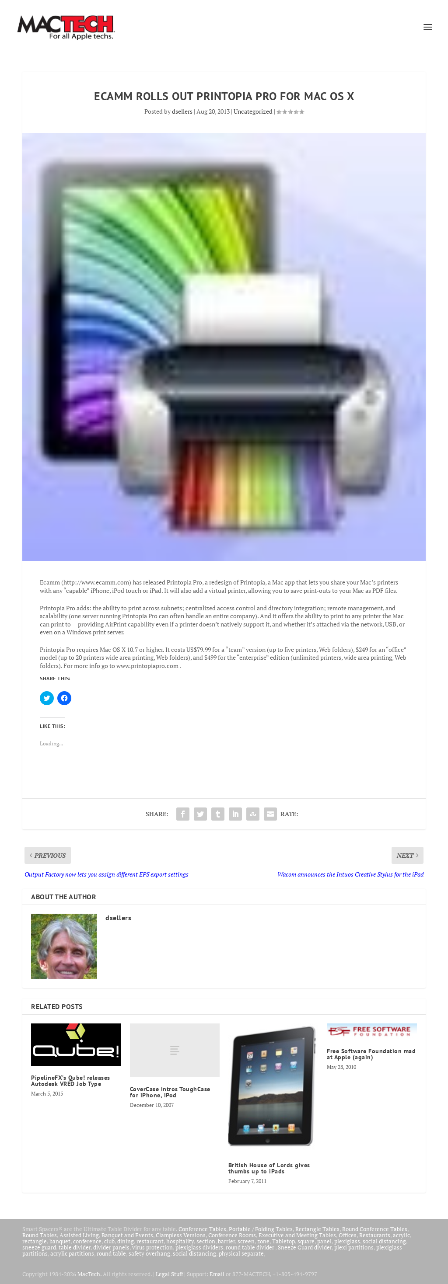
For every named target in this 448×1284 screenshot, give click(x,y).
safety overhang (149, 1253)
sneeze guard (39, 1247)
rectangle (34, 1241)
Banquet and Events (127, 1235)
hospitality (180, 1241)
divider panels (111, 1247)
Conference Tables (202, 1229)
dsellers (182, 111)
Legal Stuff (169, 1274)
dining (125, 1241)
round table (111, 1253)
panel (324, 1241)
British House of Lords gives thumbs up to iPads (269, 1168)
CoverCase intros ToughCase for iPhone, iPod (170, 1092)
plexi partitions (354, 1247)
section (205, 1241)
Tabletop (283, 1241)
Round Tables (39, 1235)
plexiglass (347, 1241)
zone (263, 1241)
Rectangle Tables (317, 1229)
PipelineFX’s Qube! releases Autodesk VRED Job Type (70, 1081)
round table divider (250, 1247)
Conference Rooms (232, 1235)
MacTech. (89, 1274)
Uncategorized (253, 111)
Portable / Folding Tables (261, 1229)
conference (87, 1241)
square (306, 1241)
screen (246, 1241)
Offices (348, 1235)
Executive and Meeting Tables (297, 1235)
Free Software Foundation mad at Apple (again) (371, 1054)
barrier (226, 1241)
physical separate (241, 1253)
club (109, 1241)
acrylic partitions (72, 1253)
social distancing (384, 1241)
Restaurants (374, 1235)
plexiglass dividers (199, 1247)
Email (217, 1274)
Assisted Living (79, 1235)
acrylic (401, 1235)
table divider (75, 1247)
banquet (59, 1241)
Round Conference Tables (374, 1229)
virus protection (152, 1247)
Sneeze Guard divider (305, 1247)
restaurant (150, 1241)
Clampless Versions (181, 1235)
